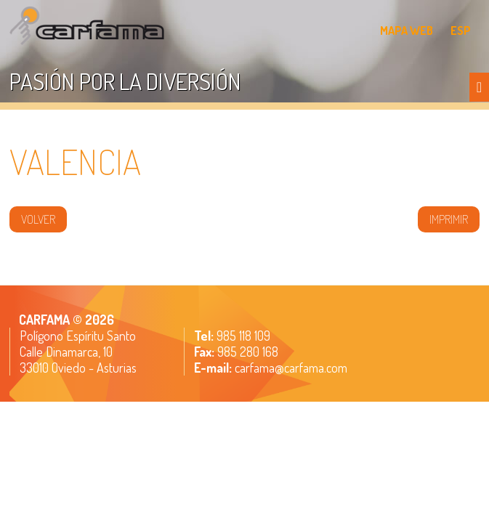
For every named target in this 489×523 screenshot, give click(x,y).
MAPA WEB (406, 30)
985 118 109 (242, 336)
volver (38, 219)
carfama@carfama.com (291, 368)
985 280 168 (246, 352)
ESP (460, 30)
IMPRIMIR (448, 219)
